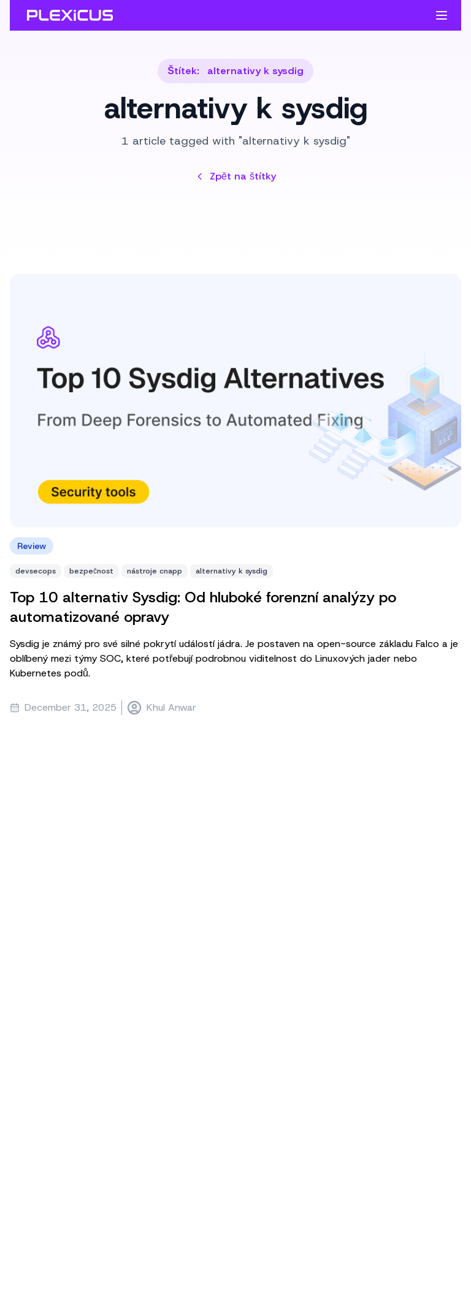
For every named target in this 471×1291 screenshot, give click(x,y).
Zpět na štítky (235, 176)
